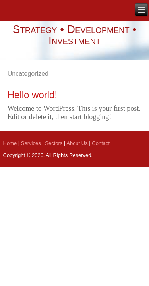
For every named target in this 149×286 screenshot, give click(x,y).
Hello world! (32, 94)
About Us (76, 143)
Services (31, 143)
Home (10, 143)
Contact (101, 143)
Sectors (53, 143)
